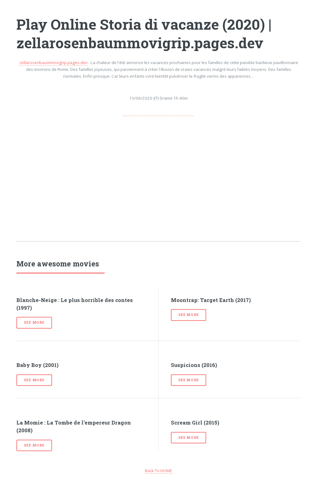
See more (34, 322)
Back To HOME (158, 470)
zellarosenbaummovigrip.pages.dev (53, 62)
